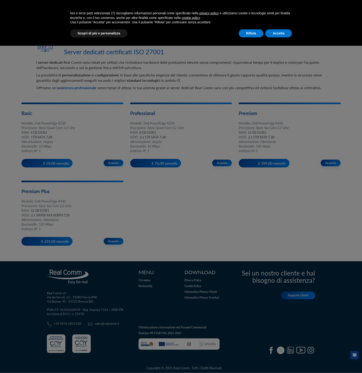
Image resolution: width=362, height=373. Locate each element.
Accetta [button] (278, 33)
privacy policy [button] (209, 13)
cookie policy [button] (191, 18)
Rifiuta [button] (251, 33)
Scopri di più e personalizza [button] (99, 33)
